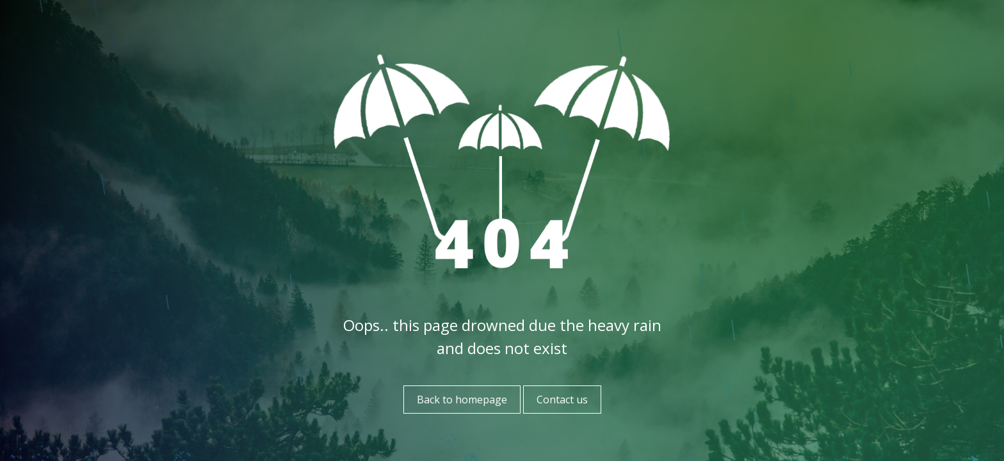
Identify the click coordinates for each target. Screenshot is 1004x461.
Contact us (562, 399)
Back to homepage (462, 399)
